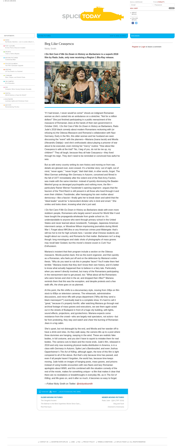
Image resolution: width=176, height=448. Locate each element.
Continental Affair (10, 59)
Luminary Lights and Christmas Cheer (16, 101)
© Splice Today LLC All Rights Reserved (130, 442)
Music (7, 40)
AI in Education (9, 83)
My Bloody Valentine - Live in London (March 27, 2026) (22, 42)
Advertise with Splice (59, 442)
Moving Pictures (11, 58)
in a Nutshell (13, 71)
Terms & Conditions (105, 442)
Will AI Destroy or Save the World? (15, 95)
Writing (8, 69)
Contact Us (44, 442)
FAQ (79, 442)
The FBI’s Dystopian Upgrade (14, 65)
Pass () (159, 2)
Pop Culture (10, 46)
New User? (134, 8)
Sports (8, 52)
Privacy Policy (89, 442)
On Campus (9, 81)
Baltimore (9, 99)
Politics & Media (11, 64)
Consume (8, 75)
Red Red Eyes (46, 407)
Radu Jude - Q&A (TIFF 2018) (113, 401)
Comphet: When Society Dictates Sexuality (18, 89)
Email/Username (136, 2)
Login (143, 47)
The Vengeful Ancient (48, 401)
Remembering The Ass (12, 107)
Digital (8, 93)
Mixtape (8, 105)
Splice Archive (10, 1)
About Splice (134, 13)
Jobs (73, 442)
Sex (6, 87)
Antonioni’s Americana (116, 407)
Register (135, 47)
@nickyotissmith (85, 384)
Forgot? (161, 2)
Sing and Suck (118, 404)
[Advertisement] (162, 22)
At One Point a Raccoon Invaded (15, 48)
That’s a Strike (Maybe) (12, 53)
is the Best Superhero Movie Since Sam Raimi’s (67, 404)
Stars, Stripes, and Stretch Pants (15, 77)
